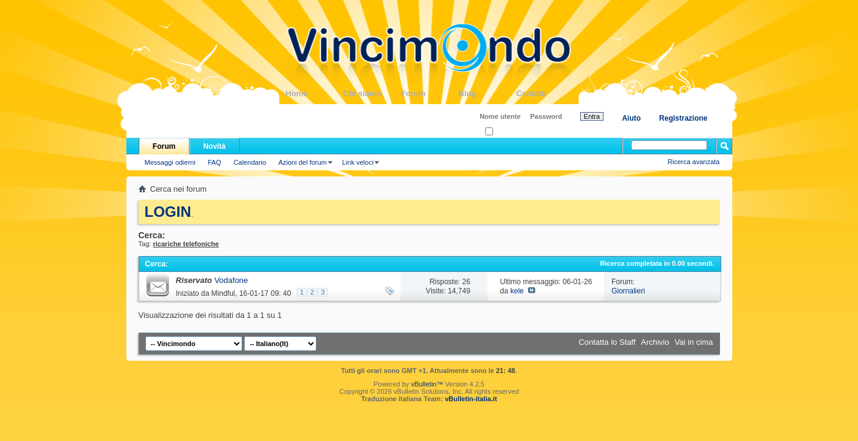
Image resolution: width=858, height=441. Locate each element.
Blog (487, 93)
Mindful (224, 293)
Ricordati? (504, 132)
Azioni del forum (302, 162)
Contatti (545, 93)
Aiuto (631, 118)
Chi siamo (372, 93)
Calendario (250, 162)
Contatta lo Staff (606, 342)
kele (517, 291)
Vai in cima (694, 342)
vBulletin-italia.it (471, 398)
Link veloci (357, 162)
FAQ (214, 162)
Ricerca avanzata (694, 161)
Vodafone (231, 280)
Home (314, 93)
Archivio (655, 342)
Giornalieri (628, 291)
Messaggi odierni (170, 162)
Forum (430, 93)
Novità (214, 146)
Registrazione (683, 118)
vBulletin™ (427, 384)
